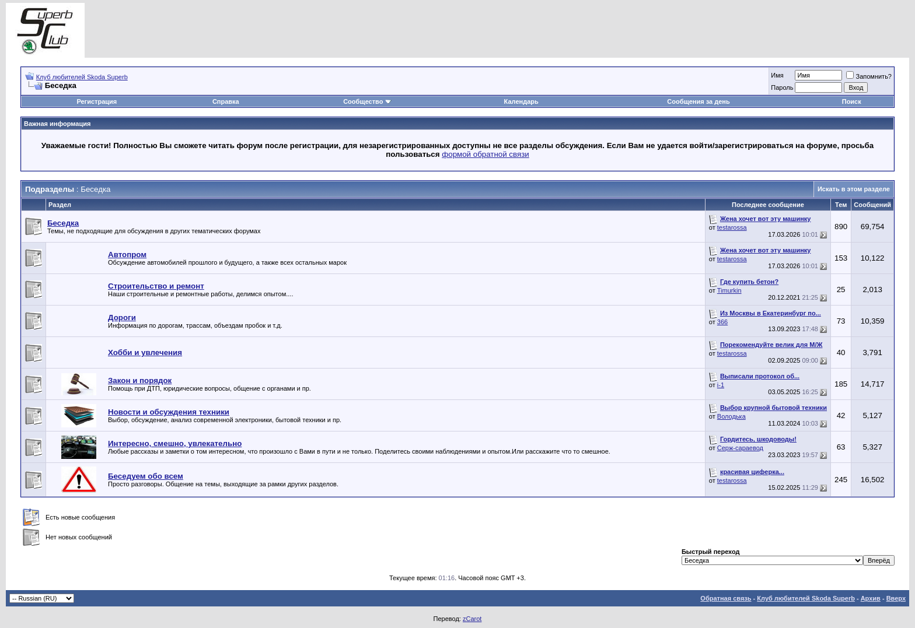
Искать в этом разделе (854, 188)
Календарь (521, 101)
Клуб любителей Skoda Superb (82, 76)
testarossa (732, 227)
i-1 (720, 384)
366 (722, 321)
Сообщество (367, 101)
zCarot (472, 618)
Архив (871, 598)
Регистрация (96, 101)
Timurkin (729, 290)
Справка (225, 101)
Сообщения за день (698, 101)
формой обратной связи (485, 154)
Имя (777, 75)
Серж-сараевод (740, 447)
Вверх (896, 598)
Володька (731, 416)
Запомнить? (869, 76)
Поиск (851, 101)
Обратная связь (725, 598)
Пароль (782, 87)
